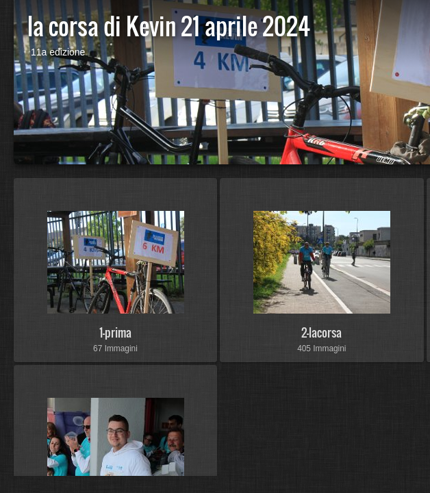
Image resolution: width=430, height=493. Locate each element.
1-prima (115, 332)
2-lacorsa (321, 332)
